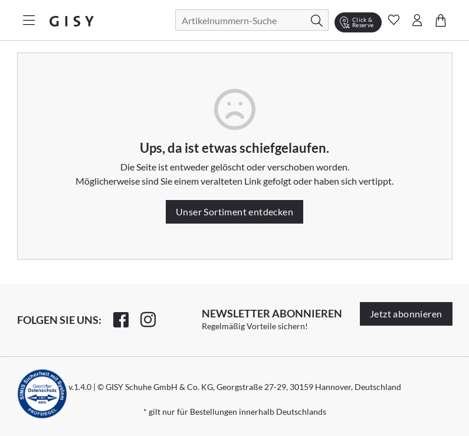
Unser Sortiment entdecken (234, 211)
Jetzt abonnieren (406, 313)
